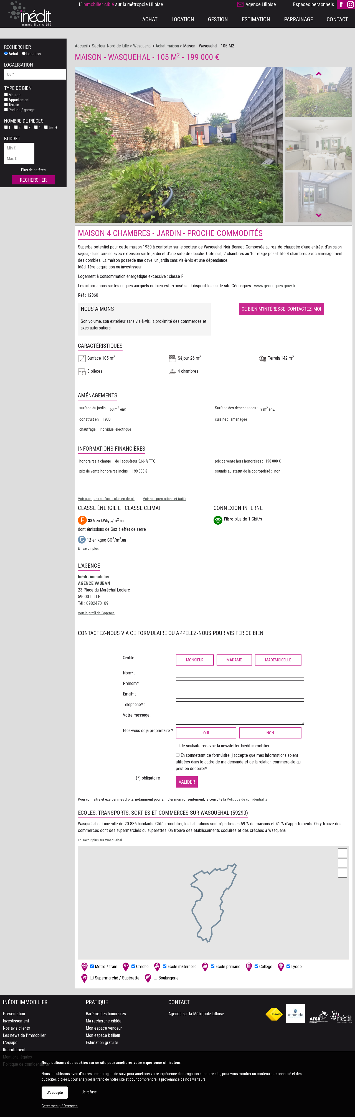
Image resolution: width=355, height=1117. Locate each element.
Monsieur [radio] (195, 659)
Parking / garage (19, 109)
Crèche (135, 966)
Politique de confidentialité (247, 799)
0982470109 (97, 603)
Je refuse (89, 1092)
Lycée (289, 966)
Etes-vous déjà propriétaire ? (148, 730)
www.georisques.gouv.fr (274, 285)
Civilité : (129, 657)
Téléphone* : (134, 704)
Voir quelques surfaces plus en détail (106, 498)
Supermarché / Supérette (110, 978)
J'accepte (55, 1092)
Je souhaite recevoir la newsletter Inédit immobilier (225, 745)
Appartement (17, 99)
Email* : (129, 694)
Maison (12, 94)
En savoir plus (88, 548)
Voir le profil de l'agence (96, 613)
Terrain (11, 104)
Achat (11, 53)
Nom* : (129, 673)
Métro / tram (98, 966)
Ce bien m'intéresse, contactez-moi (281, 309)
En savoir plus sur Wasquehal (100, 840)
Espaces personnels (313, 4)
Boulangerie (161, 978)
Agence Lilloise (260, 4)
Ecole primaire (220, 966)
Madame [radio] (234, 659)
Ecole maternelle (175, 966)
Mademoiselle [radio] (278, 659)
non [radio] (270, 732)
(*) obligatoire (148, 778)
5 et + (50, 127)
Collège (258, 966)
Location (31, 53)
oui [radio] (206, 732)
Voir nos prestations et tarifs (164, 498)
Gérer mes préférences (60, 1106)
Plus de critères (33, 169)
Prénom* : (132, 683)
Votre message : (137, 715)
